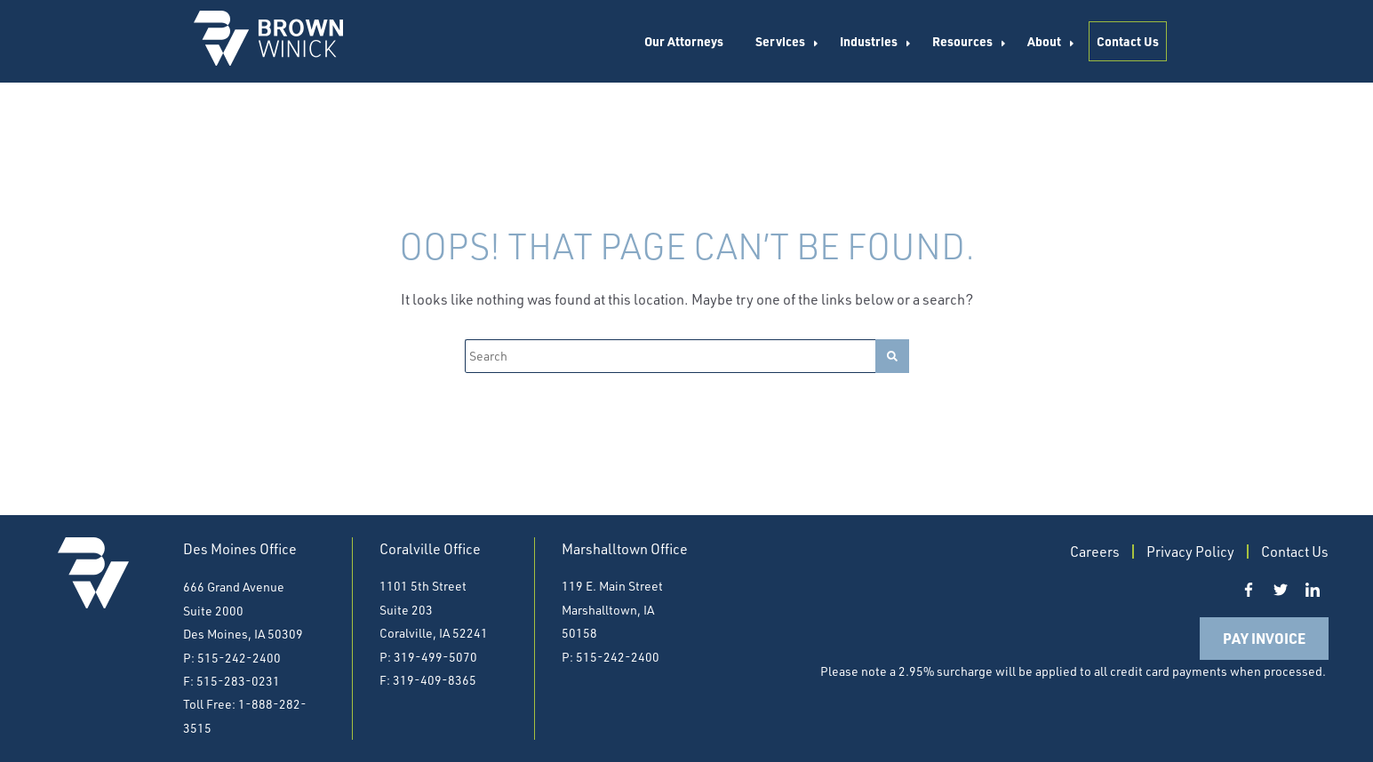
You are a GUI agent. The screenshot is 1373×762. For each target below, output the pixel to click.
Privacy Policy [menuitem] (1190, 551)
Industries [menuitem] (869, 41)
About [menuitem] (1044, 41)
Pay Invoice (1264, 638)
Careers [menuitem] (1095, 551)
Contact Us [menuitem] (1128, 41)
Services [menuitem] (780, 41)
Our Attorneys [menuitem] (683, 41)
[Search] (670, 356)
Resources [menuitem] (962, 41)
